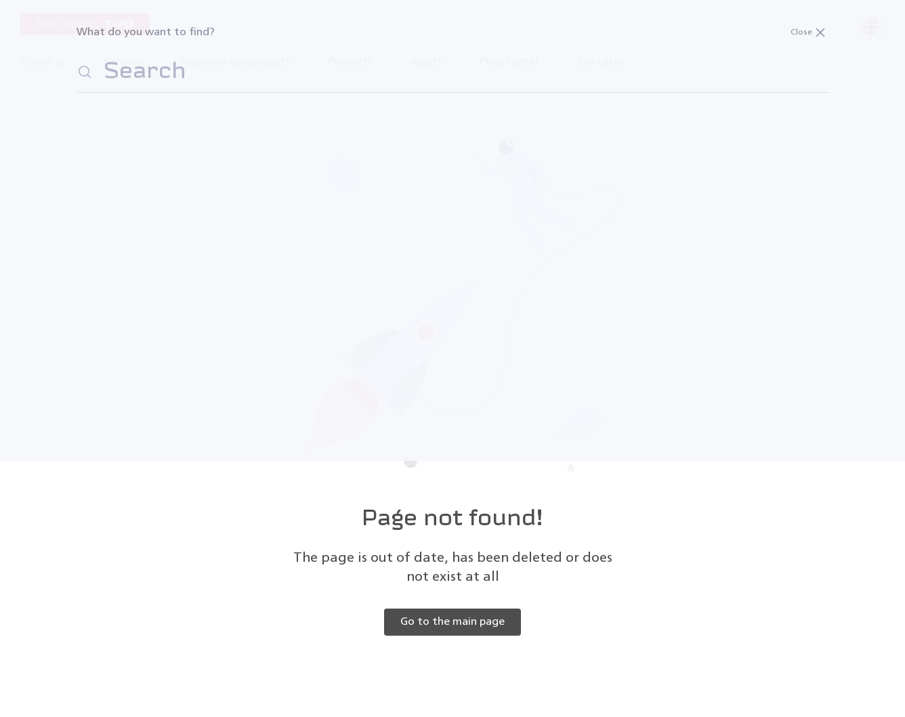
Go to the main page (452, 622)
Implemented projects (235, 62)
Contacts (600, 62)
